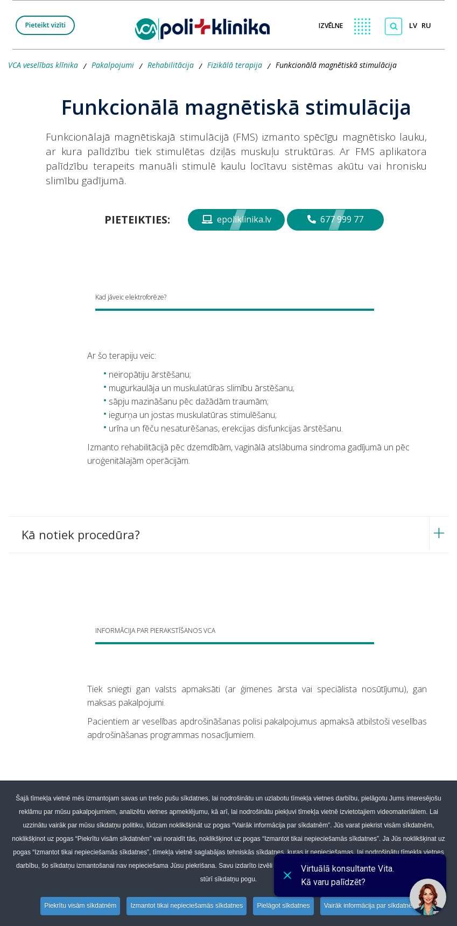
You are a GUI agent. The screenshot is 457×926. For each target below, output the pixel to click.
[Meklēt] (393, 26)
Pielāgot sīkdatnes (284, 906)
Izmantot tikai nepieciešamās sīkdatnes (186, 906)
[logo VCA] (206, 27)
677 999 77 (335, 219)
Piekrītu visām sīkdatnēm (78, 906)
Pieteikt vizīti (45, 25)
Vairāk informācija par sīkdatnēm (373, 906)
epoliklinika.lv (236, 219)
